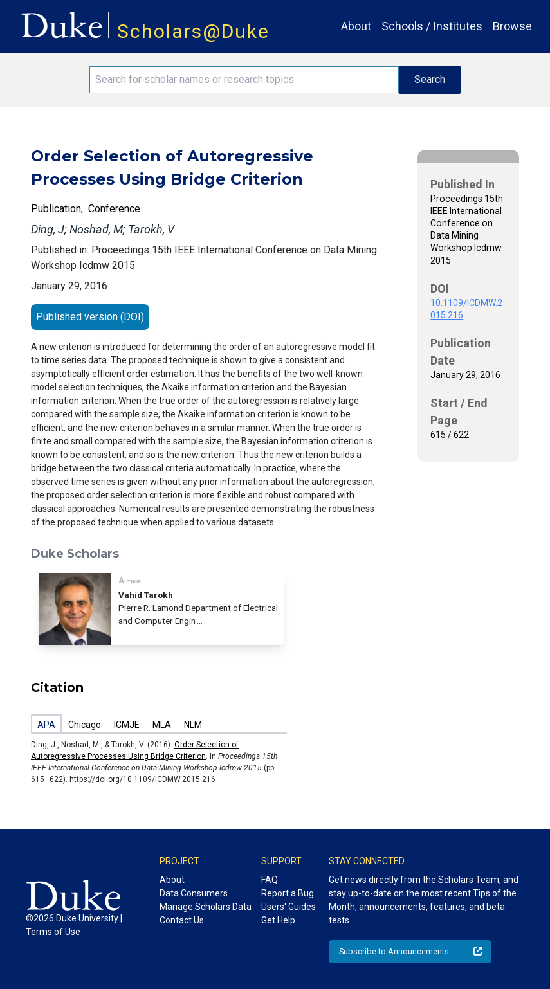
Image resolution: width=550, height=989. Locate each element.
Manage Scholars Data (206, 907)
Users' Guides (288, 907)
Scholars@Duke (193, 31)
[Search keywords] (244, 79)
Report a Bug (287, 893)
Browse (512, 26)
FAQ (269, 880)
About (356, 26)
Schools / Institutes (431, 26)
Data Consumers (194, 893)
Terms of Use (53, 932)
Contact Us (182, 920)
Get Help (278, 920)
